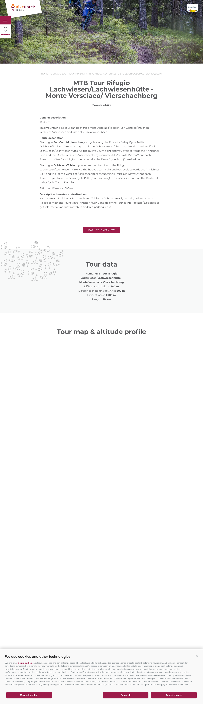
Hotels (50, 8)
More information (29, 695)
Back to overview (101, 230)
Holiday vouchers (112, 8)
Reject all (125, 695)
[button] (196, 656)
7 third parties (25, 663)
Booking (89, 8)
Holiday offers (69, 8)
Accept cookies (174, 695)
